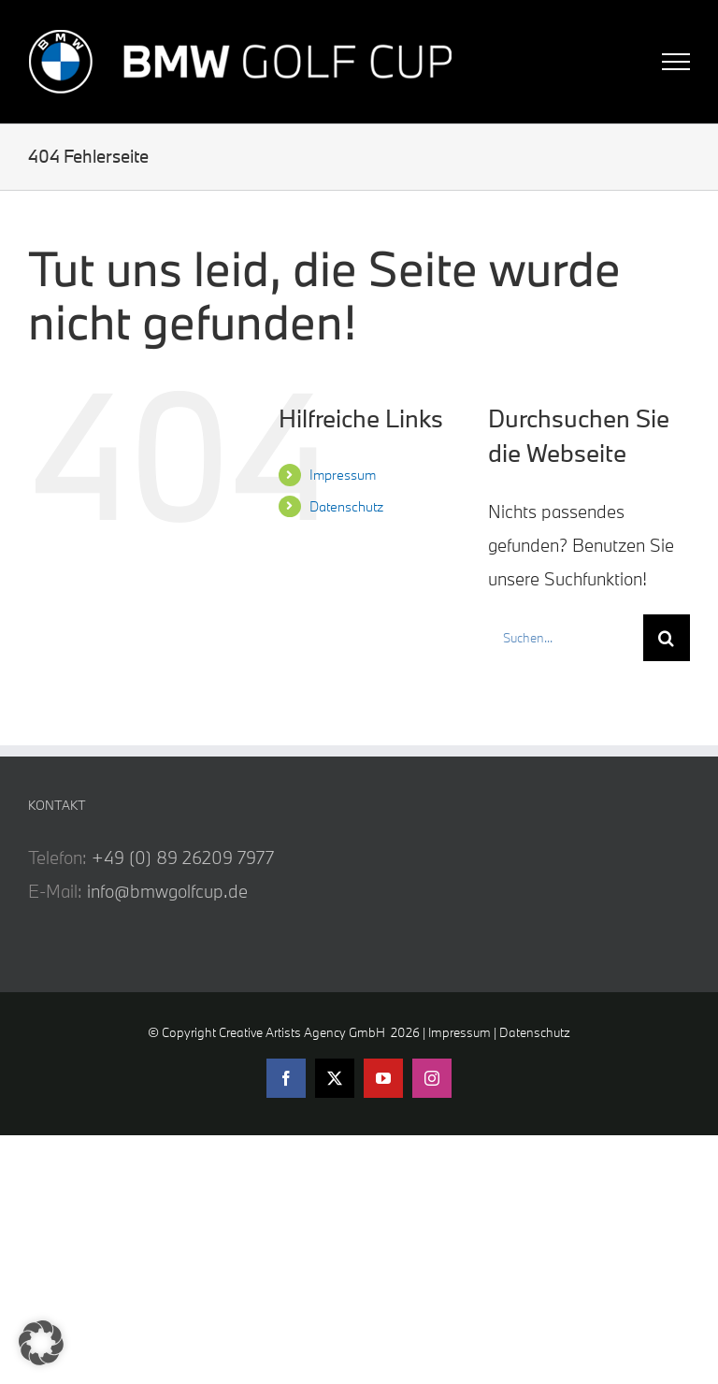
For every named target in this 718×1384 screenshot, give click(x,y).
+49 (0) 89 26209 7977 (183, 857)
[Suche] (666, 637)
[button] (41, 1343)
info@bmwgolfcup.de (167, 891)
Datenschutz (346, 506)
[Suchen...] (565, 637)
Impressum (342, 474)
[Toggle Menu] (676, 61)
